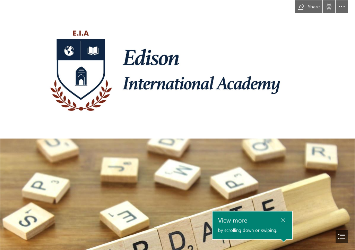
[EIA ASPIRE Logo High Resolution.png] (177, 69)
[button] (308, 6)
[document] (177, 125)
